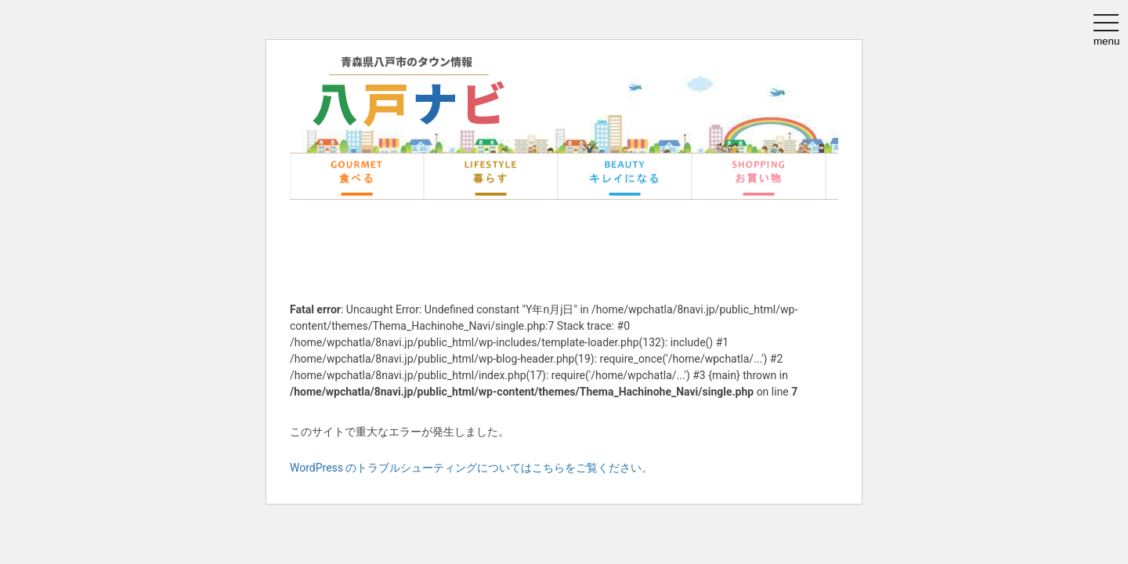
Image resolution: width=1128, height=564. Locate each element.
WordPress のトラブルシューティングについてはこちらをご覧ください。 (471, 467)
